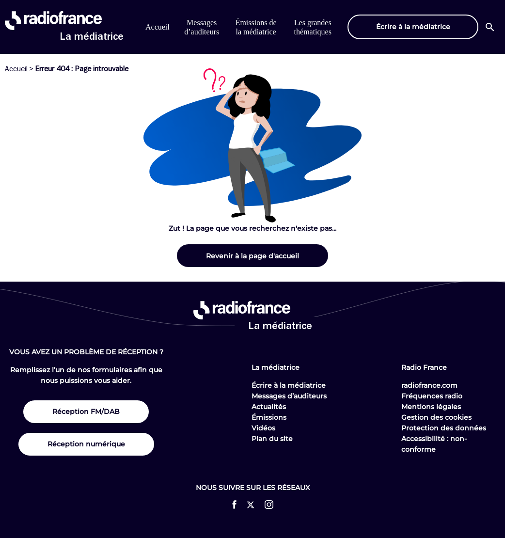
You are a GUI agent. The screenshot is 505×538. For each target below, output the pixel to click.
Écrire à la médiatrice (289, 385)
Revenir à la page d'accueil (252, 256)
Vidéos (263, 428)
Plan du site (272, 438)
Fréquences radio (431, 396)
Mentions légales (431, 406)
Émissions (269, 417)
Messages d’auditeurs (289, 396)
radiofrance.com (429, 385)
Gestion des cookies (436, 417)
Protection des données (443, 428)
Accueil (157, 27)
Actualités (269, 406)
